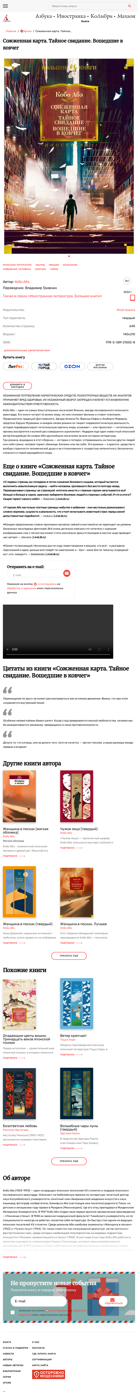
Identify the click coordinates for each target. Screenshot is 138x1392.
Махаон (126, 16)
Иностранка (71, 16)
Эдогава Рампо (70, 1133)
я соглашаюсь (47, 584)
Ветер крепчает (73, 1035)
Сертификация (42, 1359)
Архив (7, 1383)
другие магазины (100, 366)
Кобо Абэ (22, 282)
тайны (54, 269)
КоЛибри (101, 16)
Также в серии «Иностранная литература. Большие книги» (52, 296)
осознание (70, 265)
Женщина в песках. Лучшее (83, 924)
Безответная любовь (20, 1126)
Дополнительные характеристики (27, 350)
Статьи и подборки (15, 1348)
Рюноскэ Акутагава (15, 1130)
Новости (8, 1354)
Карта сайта (40, 1365)
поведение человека (17, 269)
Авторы (7, 1359)
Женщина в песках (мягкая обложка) (25, 830)
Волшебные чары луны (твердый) (79, 1127)
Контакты (38, 1348)
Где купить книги (44, 1354)
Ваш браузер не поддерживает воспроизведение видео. (58, 632)
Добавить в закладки (17, 385)
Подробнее (14, 856)
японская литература (17, 265)
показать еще (69, 956)
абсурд (40, 265)
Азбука (43, 16)
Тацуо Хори (67, 1039)
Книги (85, 21)
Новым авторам (13, 1365)
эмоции (54, 265)
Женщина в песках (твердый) (27, 924)
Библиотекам (12, 1371)
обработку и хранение (21, 588)
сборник (40, 269)
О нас (35, 1342)
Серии (7, 1377)
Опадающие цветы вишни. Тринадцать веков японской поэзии (26, 1039)
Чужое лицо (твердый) (79, 829)
